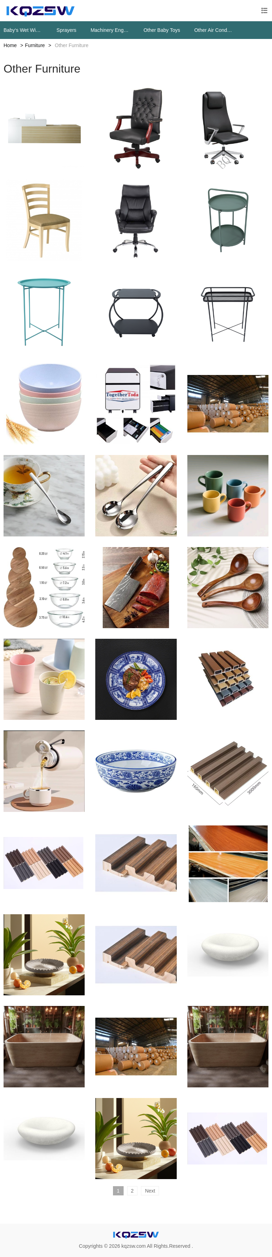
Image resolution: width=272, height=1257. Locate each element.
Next (150, 1191)
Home (10, 45)
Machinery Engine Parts (110, 30)
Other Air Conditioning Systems (213, 30)
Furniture (35, 45)
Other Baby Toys (161, 30)
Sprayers (66, 30)
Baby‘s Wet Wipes (23, 30)
